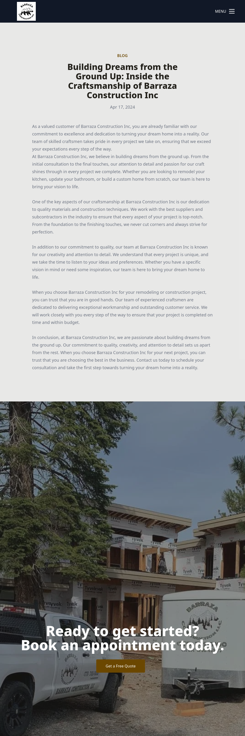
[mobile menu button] (231, 11)
